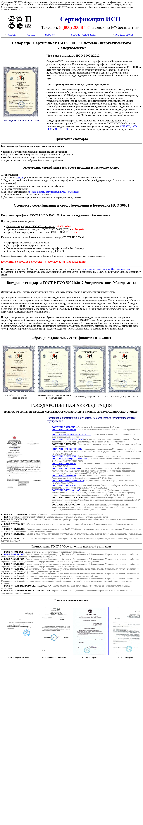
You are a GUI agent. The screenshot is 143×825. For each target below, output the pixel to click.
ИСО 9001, (125, 126)
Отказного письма (120, 269)
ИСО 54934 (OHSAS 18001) (83, 35)
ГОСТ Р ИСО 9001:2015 (63, 427)
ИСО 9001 (30, 35)
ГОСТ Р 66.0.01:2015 (14, 554)
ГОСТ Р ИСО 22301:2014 (64, 463)
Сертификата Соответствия (96, 269)
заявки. (20, 177)
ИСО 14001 (50, 35)
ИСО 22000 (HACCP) (124, 35)
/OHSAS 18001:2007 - (71, 434)
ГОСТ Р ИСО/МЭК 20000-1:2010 (68, 480)
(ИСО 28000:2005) (70, 459)
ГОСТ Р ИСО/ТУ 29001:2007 (66, 490)
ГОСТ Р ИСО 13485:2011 (64, 476)
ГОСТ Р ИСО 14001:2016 (64, 429)
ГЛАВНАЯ (11, 35)
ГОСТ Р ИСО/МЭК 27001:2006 (67, 449)
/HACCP (68, 439)
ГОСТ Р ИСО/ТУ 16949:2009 (66, 468)
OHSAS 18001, (62, 129)
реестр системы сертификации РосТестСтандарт (54, 191)
